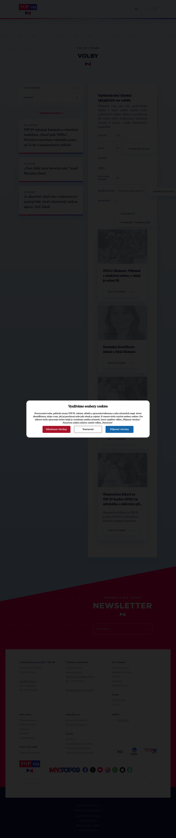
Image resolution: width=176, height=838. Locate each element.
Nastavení (88, 429)
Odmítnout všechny (56, 429)
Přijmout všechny (119, 429)
